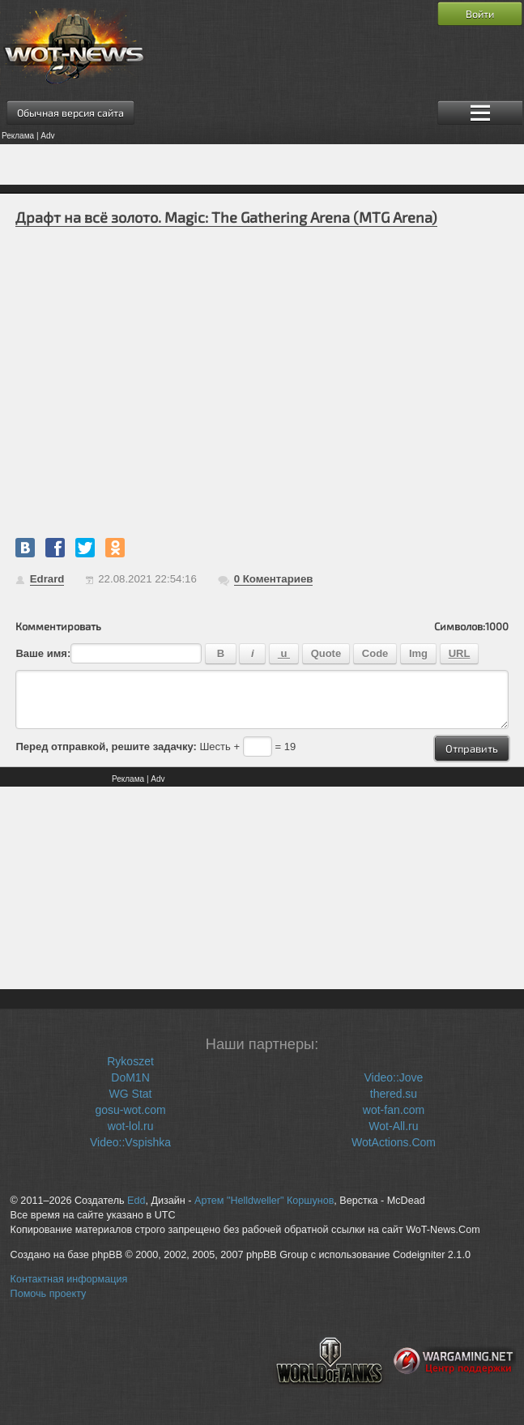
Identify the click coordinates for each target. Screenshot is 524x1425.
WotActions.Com (393, 1142)
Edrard (47, 579)
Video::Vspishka (130, 1142)
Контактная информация (69, 1279)
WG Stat (130, 1093)
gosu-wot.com (130, 1109)
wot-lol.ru (131, 1126)
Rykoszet (130, 1061)
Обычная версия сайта (70, 112)
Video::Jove (394, 1077)
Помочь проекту (49, 1293)
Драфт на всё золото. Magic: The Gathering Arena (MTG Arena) (226, 217)
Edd (136, 1200)
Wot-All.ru (393, 1126)
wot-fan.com (393, 1109)
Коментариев (273, 579)
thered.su (393, 1093)
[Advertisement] (262, 164)
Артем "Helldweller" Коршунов (264, 1200)
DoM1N (130, 1077)
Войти (480, 13)
